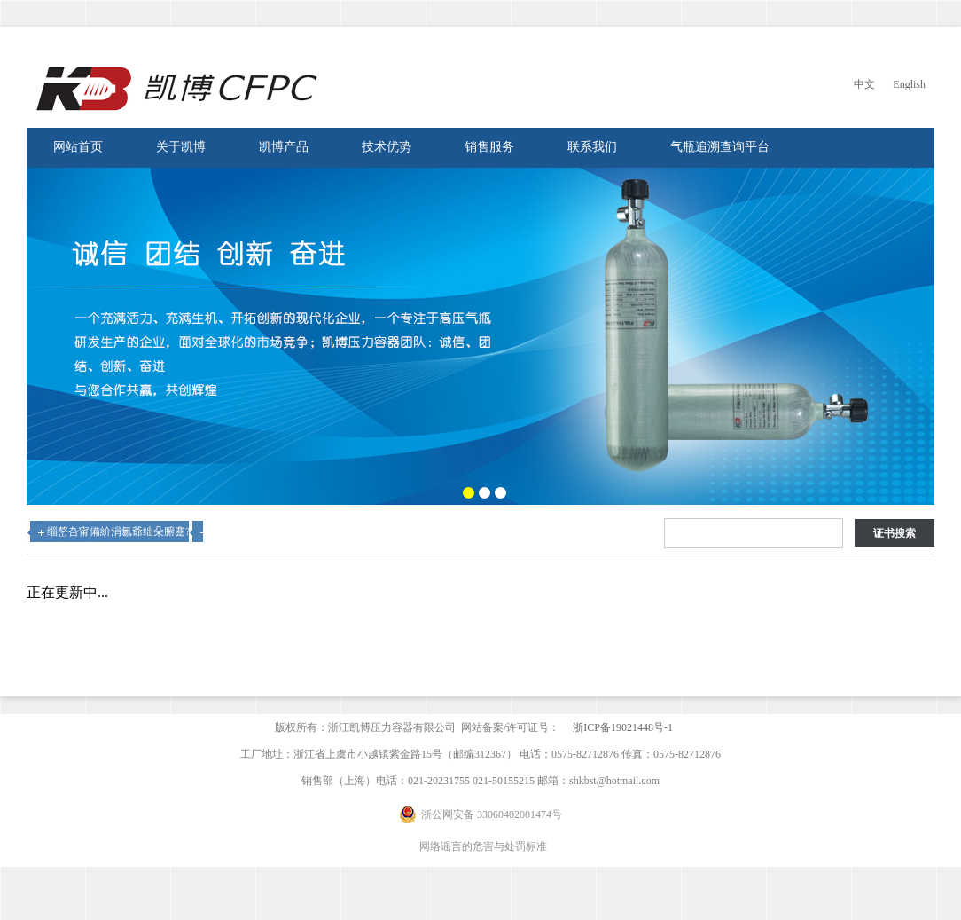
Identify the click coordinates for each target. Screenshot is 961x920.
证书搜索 (894, 533)
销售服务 (489, 146)
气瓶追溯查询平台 (720, 146)
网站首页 (78, 146)
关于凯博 (181, 146)
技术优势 (386, 146)
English (909, 84)
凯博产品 (284, 146)
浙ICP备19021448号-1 (623, 727)
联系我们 (592, 146)
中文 (864, 84)
